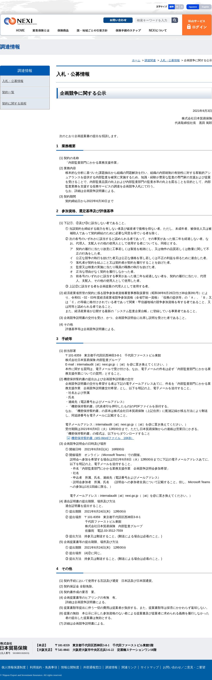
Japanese (193, 7)
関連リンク (129, 667)
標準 (171, 7)
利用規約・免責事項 (43, 667)
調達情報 (111, 667)
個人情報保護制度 (14, 667)
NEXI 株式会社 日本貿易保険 (20, 21)
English (205, 7)
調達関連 (150, 60)
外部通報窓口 (92, 667)
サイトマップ (150, 667)
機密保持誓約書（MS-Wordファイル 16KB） (102, 438)
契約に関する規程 (14, 103)
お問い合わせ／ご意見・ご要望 (184, 667)
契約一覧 (8, 92)
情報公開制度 (70, 667)
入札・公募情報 (170, 60)
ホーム (136, 60)
